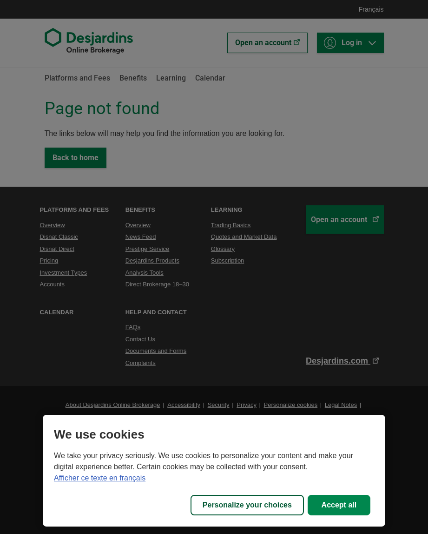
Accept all (339, 505)
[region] (214, 471)
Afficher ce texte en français (99, 478)
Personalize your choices (247, 505)
